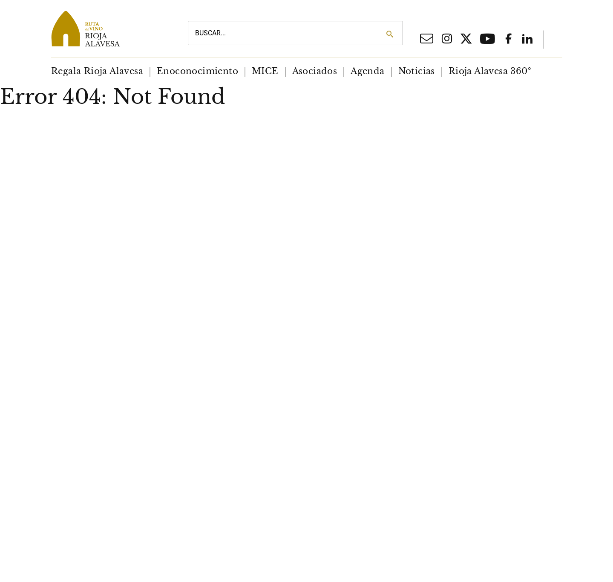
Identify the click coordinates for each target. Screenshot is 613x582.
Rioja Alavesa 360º (489, 71)
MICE (265, 71)
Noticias (416, 71)
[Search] (389, 34)
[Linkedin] (527, 40)
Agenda (367, 71)
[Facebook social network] (509, 40)
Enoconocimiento (197, 71)
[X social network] (466, 40)
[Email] (426, 41)
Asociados (314, 71)
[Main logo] (109, 28)
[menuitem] (97, 71)
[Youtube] (487, 42)
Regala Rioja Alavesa (97, 71)
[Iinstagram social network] (447, 40)
